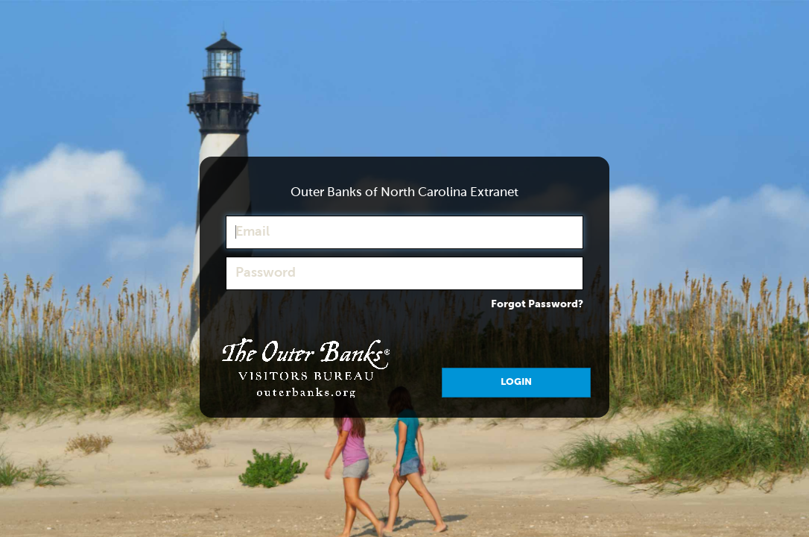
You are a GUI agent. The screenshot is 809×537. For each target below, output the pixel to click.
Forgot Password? (537, 304)
